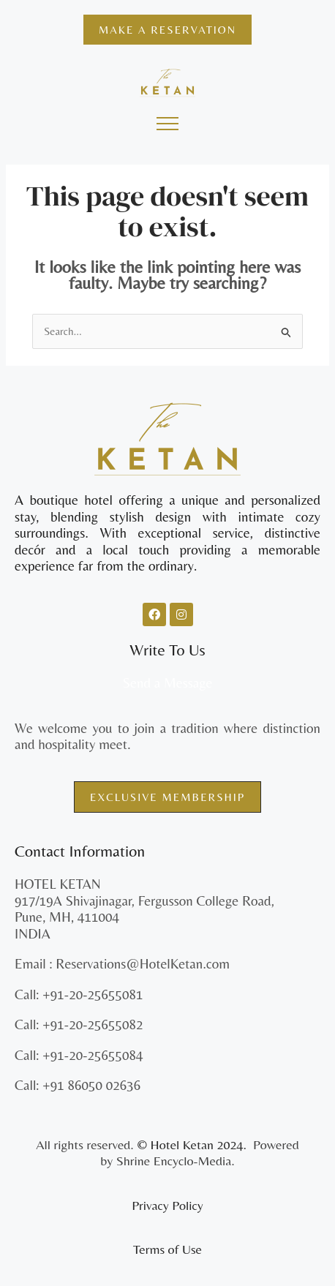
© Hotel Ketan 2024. (193, 1144)
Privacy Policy (167, 1205)
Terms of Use (167, 1249)
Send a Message (167, 682)
